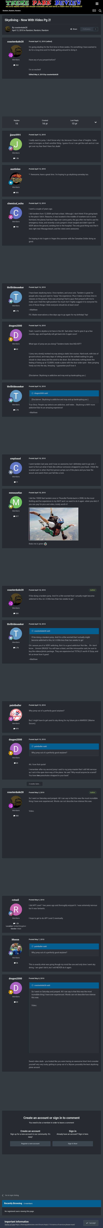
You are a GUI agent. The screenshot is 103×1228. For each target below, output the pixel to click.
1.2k (16, 923)
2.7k (16, 311)
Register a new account (30, 1144)
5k (16, 963)
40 (16, 349)
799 (16, 227)
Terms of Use (10, 1225)
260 (16, 65)
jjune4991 (15, 134)
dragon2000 (15, 325)
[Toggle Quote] (33, 393)
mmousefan (15, 492)
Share (73, 29)
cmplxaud (15, 458)
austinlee (15, 169)
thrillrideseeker (15, 287)
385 (16, 193)
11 (16, 482)
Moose (15, 939)
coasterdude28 (21, 27)
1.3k (16, 158)
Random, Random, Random (37, 30)
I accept (90, 1223)
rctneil (15, 900)
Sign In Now (72, 1144)
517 (16, 516)
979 (16, 729)
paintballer (15, 705)
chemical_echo (15, 203)
